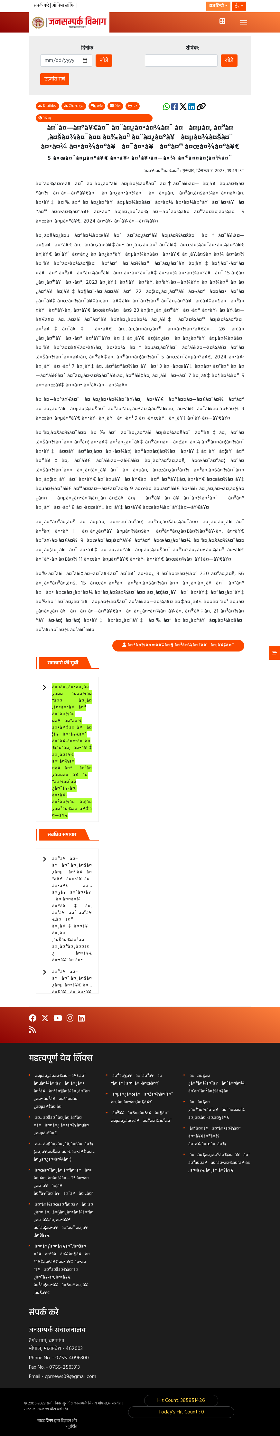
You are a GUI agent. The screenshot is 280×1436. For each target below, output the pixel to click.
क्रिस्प (50, 1421)
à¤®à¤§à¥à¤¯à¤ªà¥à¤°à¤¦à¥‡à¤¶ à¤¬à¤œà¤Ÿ (136, 1079)
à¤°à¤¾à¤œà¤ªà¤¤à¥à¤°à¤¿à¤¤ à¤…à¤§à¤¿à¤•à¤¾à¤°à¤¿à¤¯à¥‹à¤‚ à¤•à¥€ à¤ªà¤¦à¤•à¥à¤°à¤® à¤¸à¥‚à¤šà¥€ (64, 1220)
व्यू (44, 118)
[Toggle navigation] (243, 22)
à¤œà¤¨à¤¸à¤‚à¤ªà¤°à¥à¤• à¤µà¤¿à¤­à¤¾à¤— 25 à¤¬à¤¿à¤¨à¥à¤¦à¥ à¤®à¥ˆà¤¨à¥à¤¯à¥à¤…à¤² (64, 1182)
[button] (239, 6)
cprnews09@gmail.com (70, 1377)
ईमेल (115, 106)
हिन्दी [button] (217, 6)
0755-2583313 (64, 1367)
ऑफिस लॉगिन (64, 5)
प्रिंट (132, 106)
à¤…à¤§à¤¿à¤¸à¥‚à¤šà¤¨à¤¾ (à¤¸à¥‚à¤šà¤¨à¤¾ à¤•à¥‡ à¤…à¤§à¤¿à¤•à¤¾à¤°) (64, 1151)
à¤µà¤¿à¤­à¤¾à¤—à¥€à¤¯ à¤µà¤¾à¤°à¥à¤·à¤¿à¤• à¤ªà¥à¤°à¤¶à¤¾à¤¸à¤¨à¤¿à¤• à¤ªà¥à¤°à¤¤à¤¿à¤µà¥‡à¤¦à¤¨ (62, 1091)
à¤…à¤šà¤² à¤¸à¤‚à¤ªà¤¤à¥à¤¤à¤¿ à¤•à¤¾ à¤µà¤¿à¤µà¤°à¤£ (61, 1125)
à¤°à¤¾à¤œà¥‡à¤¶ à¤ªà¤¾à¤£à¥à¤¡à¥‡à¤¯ (180, 645)
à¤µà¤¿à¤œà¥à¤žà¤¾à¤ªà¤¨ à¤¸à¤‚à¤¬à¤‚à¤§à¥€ (142, 1098)
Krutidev (47, 106)
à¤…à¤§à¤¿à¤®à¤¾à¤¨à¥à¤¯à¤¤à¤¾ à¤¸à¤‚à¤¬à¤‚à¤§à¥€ (216, 1109)
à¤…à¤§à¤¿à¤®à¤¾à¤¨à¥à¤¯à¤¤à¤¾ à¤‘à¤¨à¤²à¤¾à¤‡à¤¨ (216, 1083)
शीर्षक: (192, 48)
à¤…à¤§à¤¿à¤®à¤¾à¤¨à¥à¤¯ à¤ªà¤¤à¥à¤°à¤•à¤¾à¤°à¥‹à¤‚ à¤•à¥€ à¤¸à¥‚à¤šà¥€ (219, 1162)
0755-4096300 (72, 1358)
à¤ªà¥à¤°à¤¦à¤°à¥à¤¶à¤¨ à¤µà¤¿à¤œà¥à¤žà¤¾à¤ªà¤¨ (141, 1117)
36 (45, 118)
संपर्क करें (42, 5)
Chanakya (74, 106)
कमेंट (97, 106)
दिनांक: (88, 48)
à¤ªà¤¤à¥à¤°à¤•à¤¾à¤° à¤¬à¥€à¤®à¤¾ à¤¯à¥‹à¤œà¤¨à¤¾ (214, 1136)
